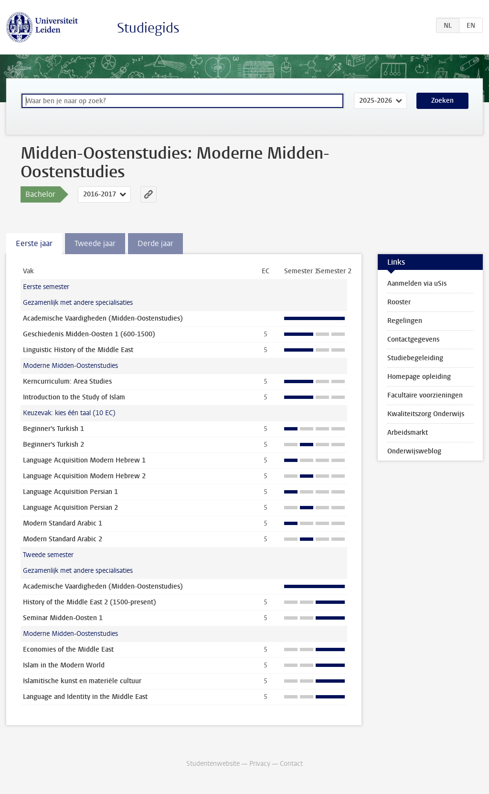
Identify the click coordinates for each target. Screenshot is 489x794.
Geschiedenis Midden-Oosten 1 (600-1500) (89, 334)
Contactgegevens (413, 339)
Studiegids (148, 28)
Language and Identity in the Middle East (85, 696)
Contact (291, 763)
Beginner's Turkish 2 (53, 444)
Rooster (399, 302)
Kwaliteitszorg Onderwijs (425, 413)
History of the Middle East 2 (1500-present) (89, 602)
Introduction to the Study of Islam (74, 397)
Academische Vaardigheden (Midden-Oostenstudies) (103, 318)
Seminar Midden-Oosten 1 (63, 617)
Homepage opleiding (419, 376)
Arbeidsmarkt (407, 432)
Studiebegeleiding (415, 358)
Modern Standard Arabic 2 (62, 539)
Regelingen (404, 320)
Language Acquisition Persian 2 (70, 507)
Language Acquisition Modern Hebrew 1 (84, 460)
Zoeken (442, 100)
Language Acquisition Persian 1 (70, 491)
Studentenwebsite (213, 763)
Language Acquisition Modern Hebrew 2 (84, 476)
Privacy (259, 763)
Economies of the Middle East (68, 649)
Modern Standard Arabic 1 (62, 523)
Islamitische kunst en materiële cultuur (82, 681)
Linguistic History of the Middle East (78, 349)
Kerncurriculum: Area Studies (67, 381)
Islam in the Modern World (64, 665)
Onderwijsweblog (414, 451)
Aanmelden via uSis (416, 283)
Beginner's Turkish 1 (53, 428)
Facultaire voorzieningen (425, 395)
